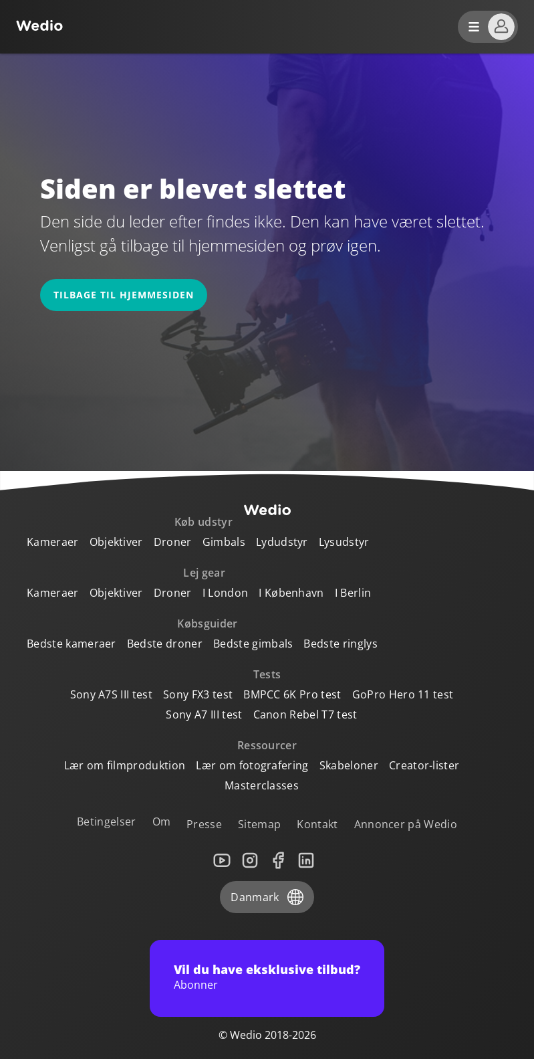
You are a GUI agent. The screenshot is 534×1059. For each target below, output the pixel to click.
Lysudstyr (344, 542)
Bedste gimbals (253, 643)
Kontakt (317, 824)
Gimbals (224, 542)
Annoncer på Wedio (405, 824)
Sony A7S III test (111, 694)
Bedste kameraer (71, 643)
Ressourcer (267, 745)
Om (161, 821)
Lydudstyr (282, 542)
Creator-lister (424, 765)
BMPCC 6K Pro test (292, 694)
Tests (267, 674)
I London (226, 592)
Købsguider (207, 623)
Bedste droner (165, 643)
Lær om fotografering (252, 765)
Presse (204, 824)
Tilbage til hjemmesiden (123, 294)
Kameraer (53, 542)
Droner (173, 542)
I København (291, 592)
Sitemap (259, 824)
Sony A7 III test (204, 714)
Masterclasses (262, 785)
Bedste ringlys (340, 643)
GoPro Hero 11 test (403, 694)
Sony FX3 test (198, 694)
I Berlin (353, 592)
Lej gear (204, 572)
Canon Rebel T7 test (305, 714)
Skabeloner (348, 765)
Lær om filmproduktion (125, 765)
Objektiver (116, 542)
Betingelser (106, 821)
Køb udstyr (203, 521)
